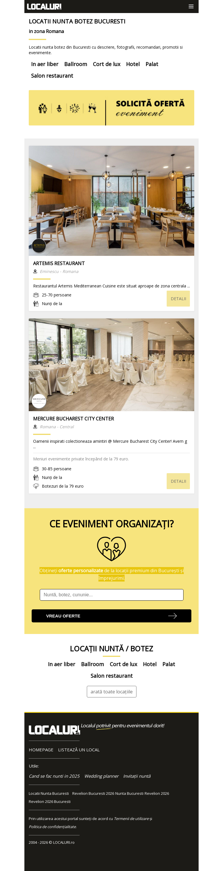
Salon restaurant (52, 75)
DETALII (178, 298)
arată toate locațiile (112, 691)
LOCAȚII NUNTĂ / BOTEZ (111, 648)
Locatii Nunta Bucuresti (49, 793)
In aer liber (44, 64)
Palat (151, 64)
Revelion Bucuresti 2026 (93, 793)
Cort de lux (106, 64)
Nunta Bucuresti (129, 793)
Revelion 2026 (157, 793)
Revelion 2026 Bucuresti (50, 801)
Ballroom (75, 64)
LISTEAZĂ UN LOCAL (79, 749)
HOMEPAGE (41, 749)
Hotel (133, 64)
